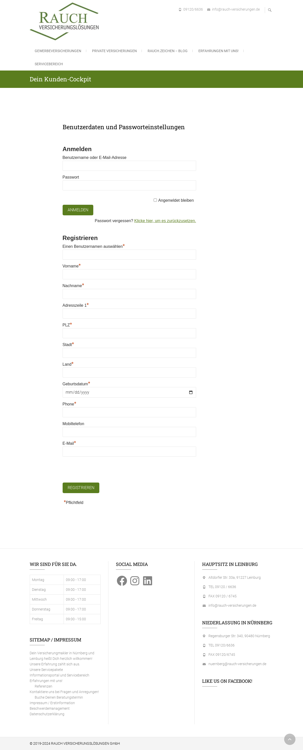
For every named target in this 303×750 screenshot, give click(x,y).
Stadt (68, 345)
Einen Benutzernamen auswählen (94, 246)
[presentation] (101, 470)
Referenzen (43, 686)
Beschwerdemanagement (50, 708)
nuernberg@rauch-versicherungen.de (237, 664)
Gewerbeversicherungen (58, 51)
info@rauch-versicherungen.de (236, 9)
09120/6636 (193, 9)
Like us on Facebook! (227, 681)
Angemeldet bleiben (176, 200)
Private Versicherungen (114, 51)
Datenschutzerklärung (47, 714)
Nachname (73, 286)
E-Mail (69, 443)
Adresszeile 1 (76, 305)
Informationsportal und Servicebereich (59, 675)
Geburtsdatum (76, 384)
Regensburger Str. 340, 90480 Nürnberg (239, 636)
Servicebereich (49, 64)
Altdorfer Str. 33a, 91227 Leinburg (234, 577)
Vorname (72, 266)
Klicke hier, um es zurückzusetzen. (165, 221)
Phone (69, 404)
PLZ (67, 325)
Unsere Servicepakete (46, 670)
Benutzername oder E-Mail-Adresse (94, 157)
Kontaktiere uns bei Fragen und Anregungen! (64, 692)
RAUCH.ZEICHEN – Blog (168, 51)
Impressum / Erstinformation (52, 703)
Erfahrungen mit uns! (218, 51)
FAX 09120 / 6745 (222, 596)
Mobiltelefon (73, 424)
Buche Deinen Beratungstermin (59, 697)
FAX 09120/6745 (221, 655)
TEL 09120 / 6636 (222, 587)
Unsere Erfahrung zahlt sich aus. (55, 664)
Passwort (71, 177)
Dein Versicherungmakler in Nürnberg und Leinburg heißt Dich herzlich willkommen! (62, 656)
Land (68, 364)
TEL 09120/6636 (221, 645)
